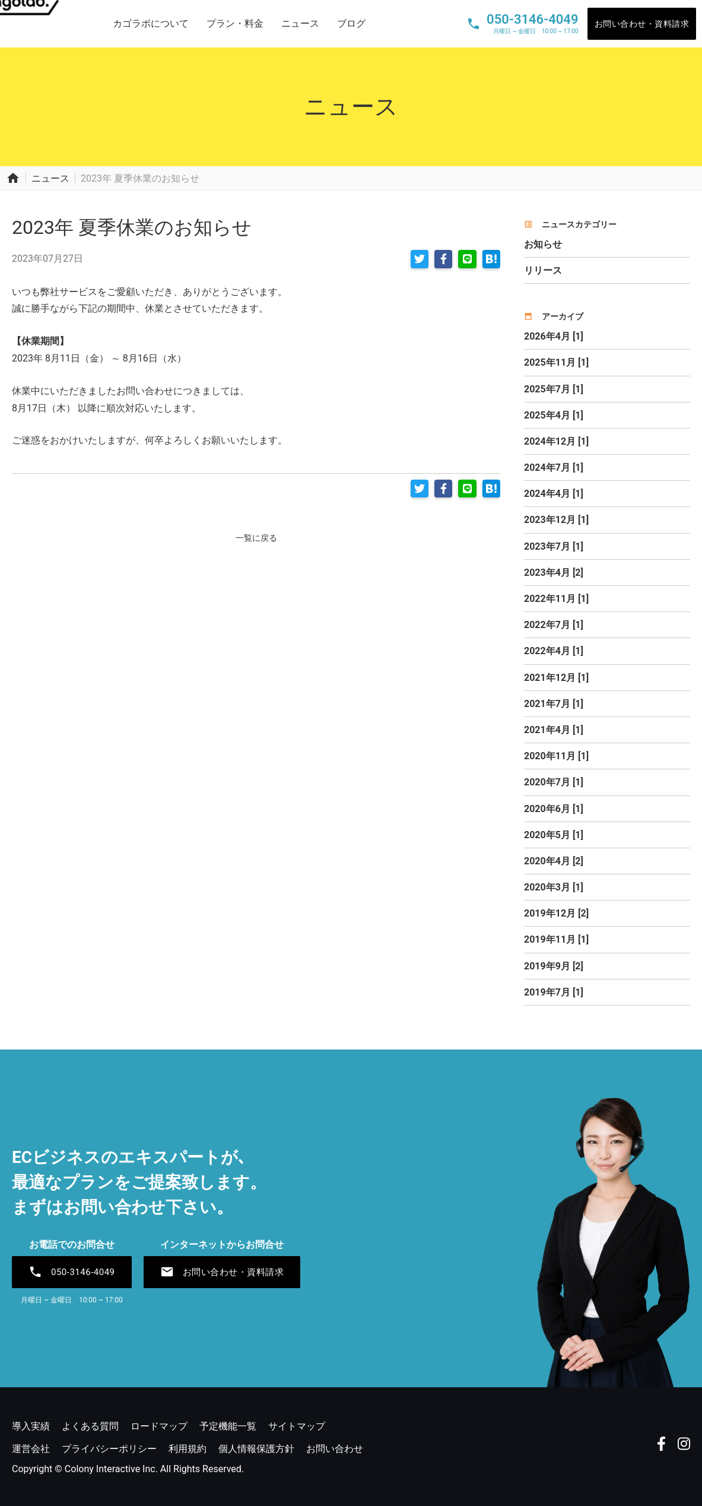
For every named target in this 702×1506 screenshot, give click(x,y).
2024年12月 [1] (556, 441)
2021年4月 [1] (553, 729)
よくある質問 (90, 1426)
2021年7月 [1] (553, 703)
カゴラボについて (151, 23)
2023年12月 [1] (556, 519)
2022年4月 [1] (553, 651)
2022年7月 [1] (553, 624)
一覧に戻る (256, 534)
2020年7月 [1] (553, 782)
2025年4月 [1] (553, 415)
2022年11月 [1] (556, 598)
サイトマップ (296, 1426)
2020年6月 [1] (553, 808)
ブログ (351, 23)
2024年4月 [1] (553, 493)
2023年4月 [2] (553, 572)
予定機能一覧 (227, 1426)
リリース (543, 270)
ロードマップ (159, 1426)
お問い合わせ (334, 1448)
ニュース (300, 23)
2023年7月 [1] (553, 546)
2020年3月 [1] (553, 887)
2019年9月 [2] (553, 966)
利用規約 (188, 1448)
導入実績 (31, 1426)
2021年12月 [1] (556, 677)
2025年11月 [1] (556, 362)
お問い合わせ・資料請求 (642, 23)
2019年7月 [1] (553, 992)
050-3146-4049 (71, 1272)
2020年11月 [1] (556, 756)
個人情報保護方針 (256, 1448)
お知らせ (543, 244)
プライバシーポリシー (109, 1448)
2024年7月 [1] (553, 467)
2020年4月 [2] (553, 861)
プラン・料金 (235, 23)
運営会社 (31, 1448)
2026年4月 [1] (553, 336)
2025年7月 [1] (553, 389)
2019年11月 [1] (556, 939)
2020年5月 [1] (553, 835)
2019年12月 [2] (556, 913)
